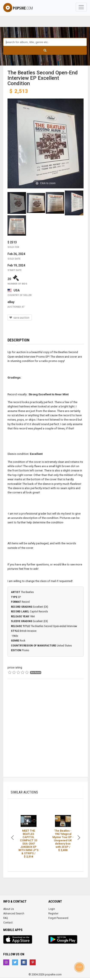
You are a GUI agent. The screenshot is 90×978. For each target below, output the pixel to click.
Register (53, 913)
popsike (18, 8)
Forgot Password (58, 918)
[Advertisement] (45, 732)
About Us (8, 909)
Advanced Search (13, 913)
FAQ (5, 918)
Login (52, 909)
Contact (8, 922)
